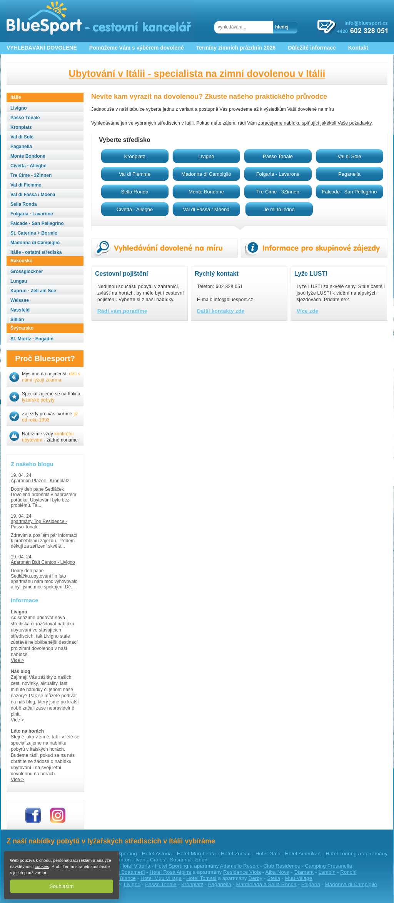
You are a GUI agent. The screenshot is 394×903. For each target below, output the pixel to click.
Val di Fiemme (134, 174)
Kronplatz (134, 156)
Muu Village (298, 878)
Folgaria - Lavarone (278, 174)
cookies (42, 866)
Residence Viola (242, 872)
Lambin (327, 872)
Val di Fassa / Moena (206, 209)
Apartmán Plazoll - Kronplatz (40, 480)
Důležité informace (312, 48)
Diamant (304, 872)
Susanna (180, 860)
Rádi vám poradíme (122, 311)
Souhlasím (62, 886)
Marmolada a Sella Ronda (266, 884)
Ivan (140, 860)
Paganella (349, 174)
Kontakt (358, 48)
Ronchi (348, 872)
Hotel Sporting (120, 853)
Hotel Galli (267, 853)
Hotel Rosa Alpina (170, 872)
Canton (122, 860)
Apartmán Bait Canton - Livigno (43, 562)
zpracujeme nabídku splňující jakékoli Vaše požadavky (315, 123)
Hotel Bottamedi (126, 872)
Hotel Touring (341, 853)
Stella (273, 878)
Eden (201, 860)
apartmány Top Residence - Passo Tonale (39, 524)
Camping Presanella (328, 866)
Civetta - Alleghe (135, 209)
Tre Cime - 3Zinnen (277, 192)
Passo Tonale (278, 156)
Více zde (308, 311)
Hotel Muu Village (160, 878)
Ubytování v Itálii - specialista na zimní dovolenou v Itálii (197, 73)
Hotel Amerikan (303, 853)
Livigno (206, 156)
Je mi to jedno (279, 209)
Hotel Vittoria (135, 866)
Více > (17, 660)
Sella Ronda (135, 192)
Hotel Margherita (196, 853)
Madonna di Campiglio (206, 174)
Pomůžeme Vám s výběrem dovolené (136, 48)
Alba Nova (277, 872)
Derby (255, 878)
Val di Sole (349, 156)
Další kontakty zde (221, 311)
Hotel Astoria (157, 853)
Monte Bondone (206, 192)
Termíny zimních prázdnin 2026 (236, 48)
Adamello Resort (239, 866)
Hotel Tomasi (201, 878)
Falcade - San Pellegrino (349, 192)
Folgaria (310, 884)
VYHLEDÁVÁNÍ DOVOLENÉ (42, 48)
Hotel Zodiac (235, 853)
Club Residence (281, 866)
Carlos (157, 860)
